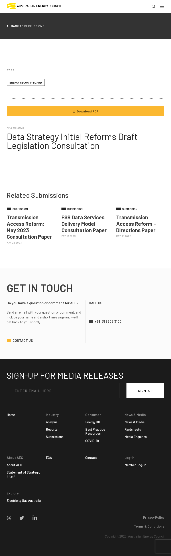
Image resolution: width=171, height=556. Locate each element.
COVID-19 (92, 441)
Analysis (51, 422)
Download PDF (85, 111)
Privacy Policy (153, 517)
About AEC (14, 465)
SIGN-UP (145, 390)
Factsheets (132, 429)
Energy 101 (92, 422)
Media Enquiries (135, 437)
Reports (51, 429)
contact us (22, 340)
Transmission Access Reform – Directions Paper (136, 223)
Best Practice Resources (95, 431)
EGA (49, 458)
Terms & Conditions (149, 526)
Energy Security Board (26, 82)
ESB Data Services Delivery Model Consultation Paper (84, 223)
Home (11, 415)
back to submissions (28, 26)
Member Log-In (135, 465)
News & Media (134, 422)
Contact (91, 458)
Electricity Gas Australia (24, 500)
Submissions (54, 437)
